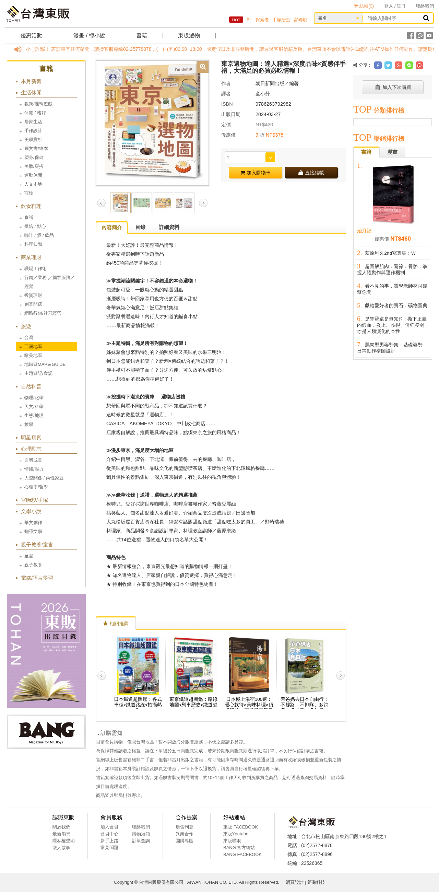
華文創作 (33, 522)
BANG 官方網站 (239, 847)
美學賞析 (33, 139)
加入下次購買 (393, 87)
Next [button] (203, 203)
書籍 (141, 35)
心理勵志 (31, 449)
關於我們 (61, 827)
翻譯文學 (33, 531)
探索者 (262, 19)
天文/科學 (34, 406)
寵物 (28, 193)
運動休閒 (33, 175)
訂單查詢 (141, 840)
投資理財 (33, 295)
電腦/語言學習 (37, 578)
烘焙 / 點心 (35, 226)
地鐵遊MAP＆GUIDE (45, 364)
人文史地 (33, 184)
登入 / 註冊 (395, 6)
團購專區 (184, 840)
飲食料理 (31, 206)
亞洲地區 (33, 346)
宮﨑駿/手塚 (34, 500)
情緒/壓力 (34, 469)
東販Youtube (235, 833)
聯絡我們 (425, 6)
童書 (28, 555)
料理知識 (33, 244)
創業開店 (33, 304)
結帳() (364, 6)
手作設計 (33, 130)
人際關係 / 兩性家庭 (44, 477)
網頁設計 (295, 882)
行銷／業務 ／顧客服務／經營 (49, 282)
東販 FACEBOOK (240, 827)
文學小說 (31, 511)
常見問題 (109, 847)
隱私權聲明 (63, 840)
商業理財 (31, 257)
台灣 (28, 337)
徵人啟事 (61, 847)
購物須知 (141, 833)
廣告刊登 (184, 827)
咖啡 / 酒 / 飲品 (39, 235)
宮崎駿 (300, 19)
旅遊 (26, 326)
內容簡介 (112, 227)
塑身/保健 (34, 157)
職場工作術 (35, 268)
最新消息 (61, 833)
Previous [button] (101, 203)
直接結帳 (311, 172)
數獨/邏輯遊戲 (38, 103)
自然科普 (31, 386)
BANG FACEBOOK (242, 854)
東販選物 (189, 35)
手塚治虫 (281, 19)
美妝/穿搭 (34, 166)
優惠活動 (32, 35)
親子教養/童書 (37, 544)
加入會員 (109, 827)
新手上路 (109, 840)
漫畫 (392, 152)
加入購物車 (255, 172)
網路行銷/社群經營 (42, 313)
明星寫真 (31, 437)
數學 (28, 424)
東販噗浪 (232, 840)
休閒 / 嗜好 (35, 112)
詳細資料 (169, 227)
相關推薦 (116, 623)
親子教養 (33, 564)
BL (249, 19)
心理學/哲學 (36, 486)
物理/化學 (34, 397)
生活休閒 (31, 92)
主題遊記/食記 (38, 373)
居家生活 (33, 121)
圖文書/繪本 (36, 148)
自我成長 (33, 460)
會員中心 (109, 833)
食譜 (28, 217)
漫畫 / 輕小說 (89, 35)
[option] (152, 122)
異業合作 (184, 833)
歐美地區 (33, 355)
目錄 (140, 227)
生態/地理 (34, 415)
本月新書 (31, 81)
